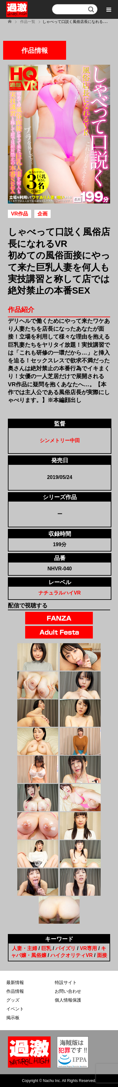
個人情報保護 (68, 1000)
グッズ (13, 1000)
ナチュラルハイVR (59, 592)
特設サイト (66, 982)
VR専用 (88, 948)
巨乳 (46, 948)
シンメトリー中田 (60, 440)
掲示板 (13, 1017)
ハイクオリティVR (71, 955)
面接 (102, 955)
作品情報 (15, 991)
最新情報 (15, 982)
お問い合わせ (68, 991)
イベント (15, 1008)
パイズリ (65, 948)
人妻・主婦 (24, 948)
